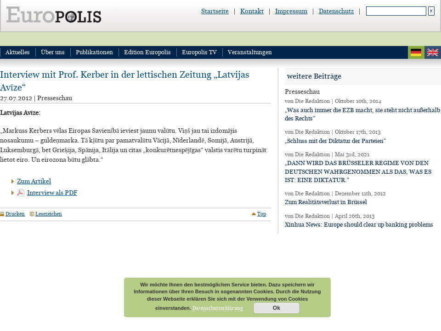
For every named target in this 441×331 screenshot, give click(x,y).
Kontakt (252, 11)
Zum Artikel (34, 181)
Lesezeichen (48, 214)
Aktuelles (18, 52)
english (432, 52)
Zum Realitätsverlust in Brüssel (326, 202)
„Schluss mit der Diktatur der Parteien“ (335, 140)
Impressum (291, 11)
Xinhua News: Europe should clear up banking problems (359, 224)
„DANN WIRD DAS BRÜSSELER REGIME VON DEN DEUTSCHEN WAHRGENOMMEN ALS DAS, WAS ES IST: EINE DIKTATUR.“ (358, 171)
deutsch (416, 52)
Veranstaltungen (250, 52)
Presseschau (54, 98)
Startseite (215, 11)
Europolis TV (199, 52)
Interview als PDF (52, 192)
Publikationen (94, 52)
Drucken (15, 214)
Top (261, 214)
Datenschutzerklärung (217, 308)
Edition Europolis (147, 52)
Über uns (53, 52)
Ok (276, 308)
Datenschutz (336, 11)
